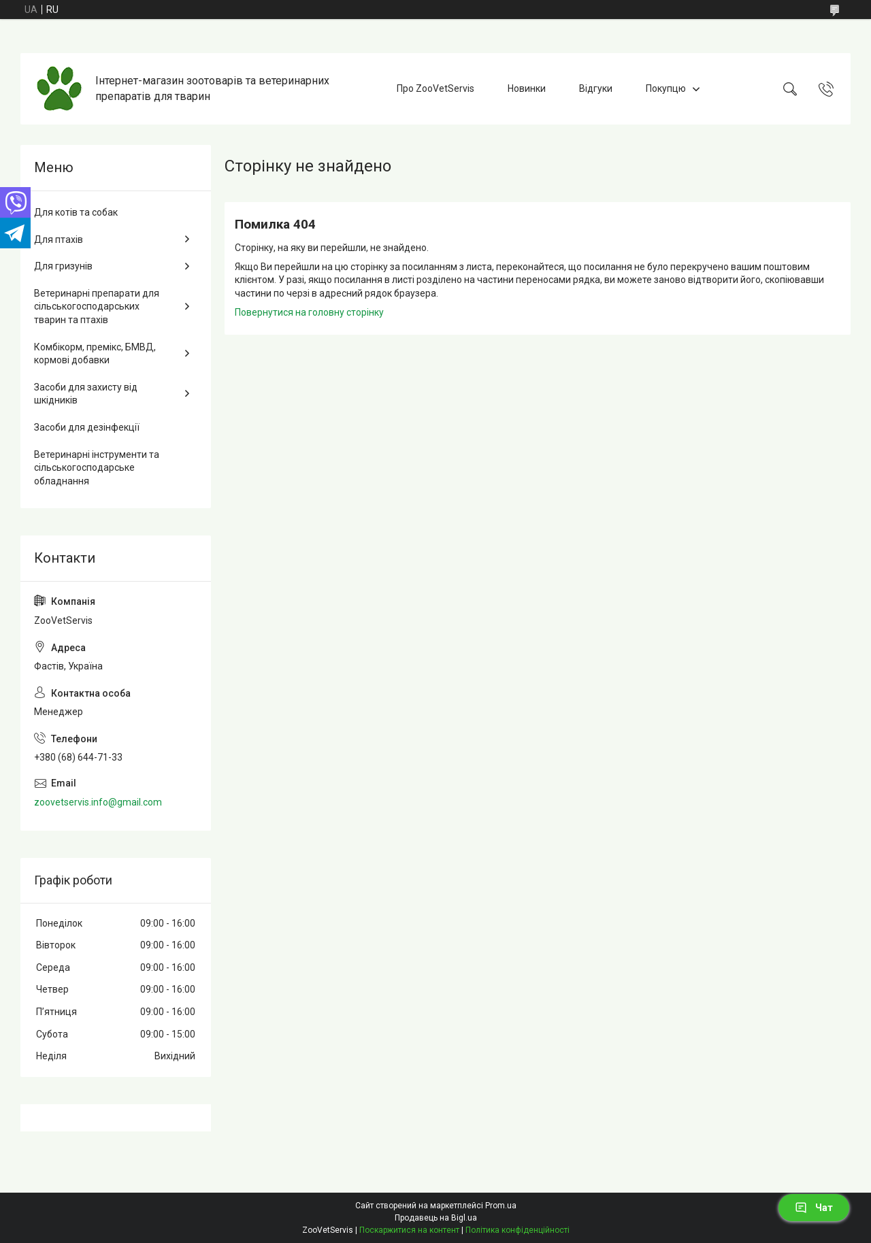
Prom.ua (500, 1205)
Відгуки (595, 88)
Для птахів (58, 239)
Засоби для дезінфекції (86, 427)
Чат (814, 1207)
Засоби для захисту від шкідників (85, 394)
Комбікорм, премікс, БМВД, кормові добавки (95, 354)
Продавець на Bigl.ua (436, 1218)
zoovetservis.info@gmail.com (98, 802)
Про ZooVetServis (435, 88)
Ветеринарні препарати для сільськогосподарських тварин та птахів (96, 306)
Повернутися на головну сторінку (309, 312)
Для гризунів (63, 266)
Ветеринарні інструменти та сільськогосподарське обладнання (96, 467)
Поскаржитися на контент (409, 1230)
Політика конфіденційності (517, 1230)
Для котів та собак (76, 212)
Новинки (527, 88)
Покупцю (666, 88)
